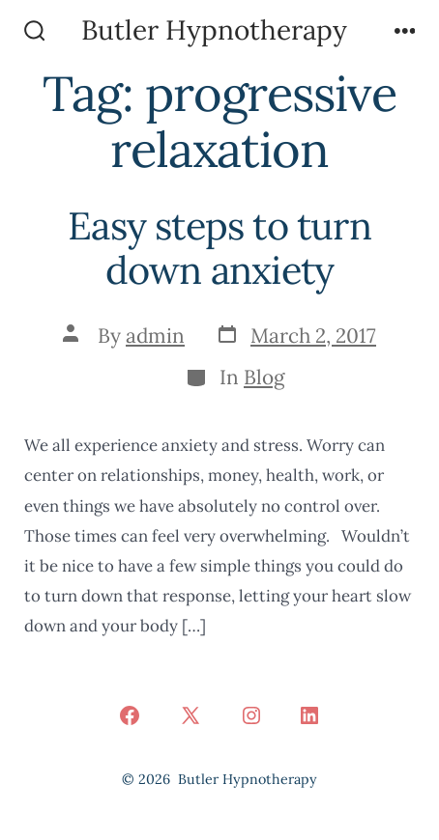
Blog (264, 377)
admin (155, 335)
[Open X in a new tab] (190, 715)
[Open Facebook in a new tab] (129, 715)
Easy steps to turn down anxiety (219, 247)
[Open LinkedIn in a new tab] (309, 715)
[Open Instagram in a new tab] (251, 715)
